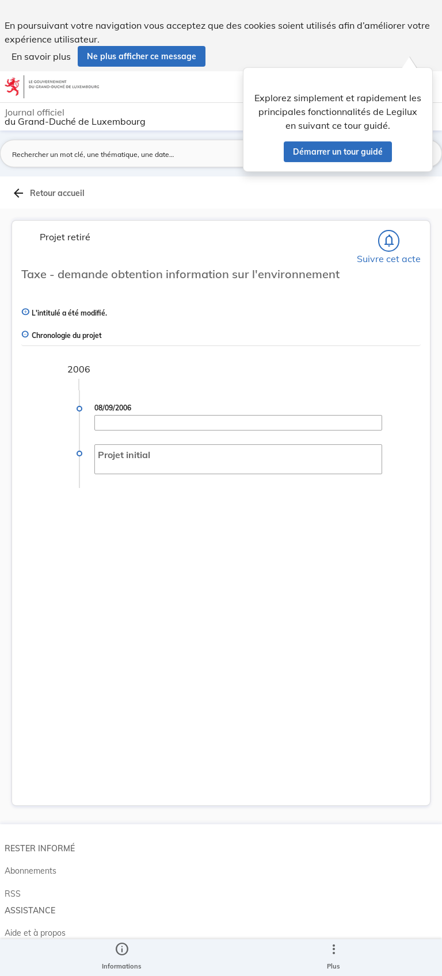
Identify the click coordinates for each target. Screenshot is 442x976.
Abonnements (30, 871)
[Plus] (333, 957)
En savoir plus (41, 56)
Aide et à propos (35, 933)
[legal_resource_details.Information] (122, 957)
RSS (13, 894)
